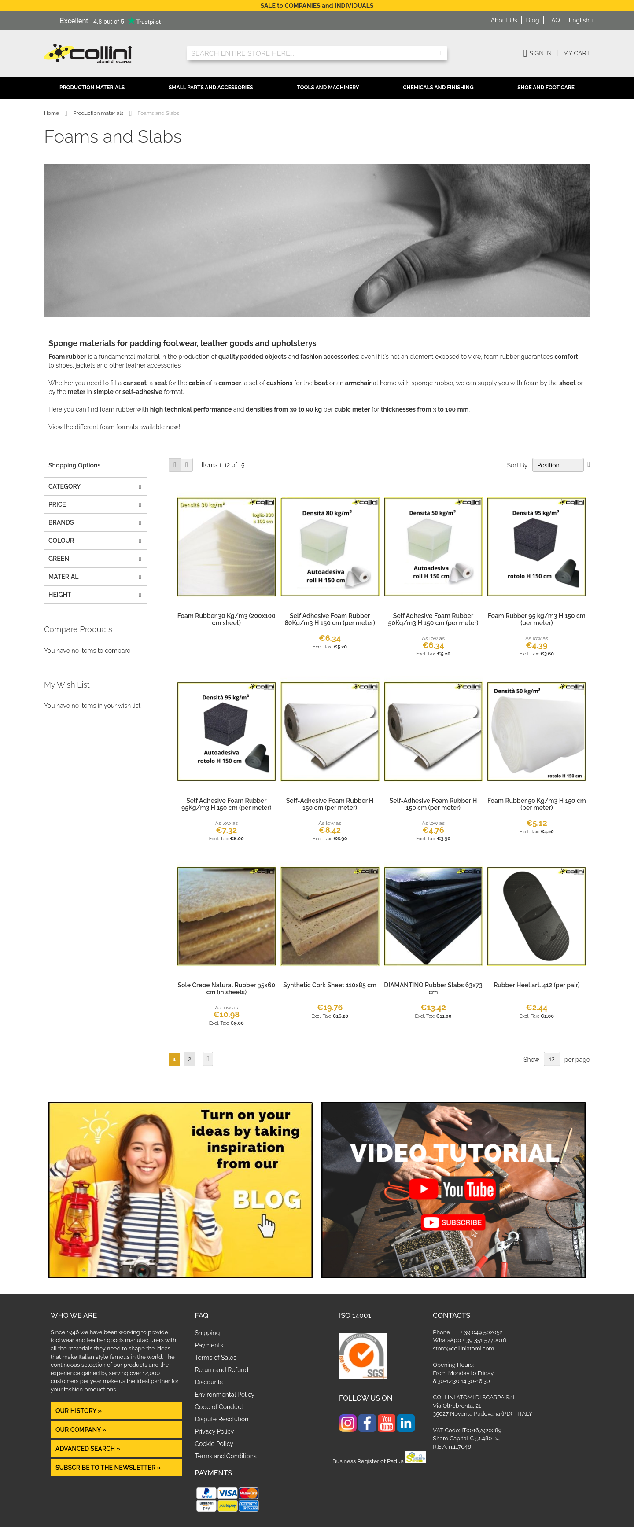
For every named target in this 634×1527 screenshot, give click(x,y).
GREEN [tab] (58, 558)
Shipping (207, 1332)
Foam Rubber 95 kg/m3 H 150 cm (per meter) (537, 619)
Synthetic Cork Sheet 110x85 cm (329, 985)
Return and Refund (222, 1369)
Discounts (209, 1382)
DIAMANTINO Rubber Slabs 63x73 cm (433, 989)
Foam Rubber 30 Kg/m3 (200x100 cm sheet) (226, 619)
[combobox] (317, 53)
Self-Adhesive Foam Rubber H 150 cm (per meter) (330, 804)
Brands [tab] (61, 522)
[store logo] (109, 53)
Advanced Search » (88, 1448)
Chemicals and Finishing (438, 88)
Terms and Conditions (226, 1456)
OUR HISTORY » (78, 1410)
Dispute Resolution (222, 1419)
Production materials (99, 113)
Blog (532, 20)
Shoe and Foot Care (546, 88)
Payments (209, 1345)
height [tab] (59, 594)
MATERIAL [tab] (63, 576)
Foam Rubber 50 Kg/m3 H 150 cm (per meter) (536, 804)
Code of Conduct (219, 1406)
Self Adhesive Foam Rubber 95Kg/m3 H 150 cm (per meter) (226, 804)
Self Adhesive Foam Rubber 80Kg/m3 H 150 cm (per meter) (329, 619)
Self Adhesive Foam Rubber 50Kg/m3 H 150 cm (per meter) (433, 619)
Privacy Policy (214, 1431)
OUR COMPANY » (81, 1429)
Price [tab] (57, 504)
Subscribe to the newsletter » (108, 1467)
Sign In (540, 53)
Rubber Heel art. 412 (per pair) (536, 985)
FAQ (554, 20)
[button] (581, 21)
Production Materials (92, 88)
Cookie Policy (214, 1443)
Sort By (517, 465)
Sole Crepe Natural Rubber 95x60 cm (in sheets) (226, 989)
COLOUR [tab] (61, 540)
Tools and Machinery (328, 88)
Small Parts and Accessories (211, 88)
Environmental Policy (225, 1394)
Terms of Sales (215, 1357)
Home (52, 113)
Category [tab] (64, 486)
